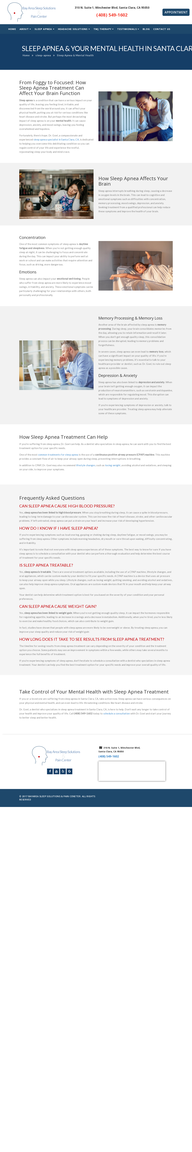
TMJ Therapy (102, 29)
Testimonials (128, 29)
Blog (146, 29)
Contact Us (161, 29)
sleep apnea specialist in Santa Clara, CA (56, 139)
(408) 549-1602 (112, 15)
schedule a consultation (116, 713)
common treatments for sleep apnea (58, 454)
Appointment (176, 12)
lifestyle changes (85, 465)
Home (12, 29)
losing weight (112, 465)
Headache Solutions (73, 29)
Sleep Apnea (43, 29)
